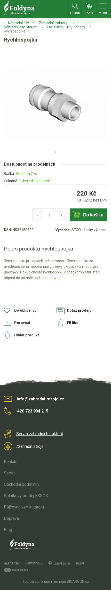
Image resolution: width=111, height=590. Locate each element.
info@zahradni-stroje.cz (40, 399)
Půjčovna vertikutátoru (24, 507)
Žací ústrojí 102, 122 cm (66, 27)
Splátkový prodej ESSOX (26, 495)
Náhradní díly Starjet (20, 27)
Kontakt (11, 461)
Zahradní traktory (53, 23)
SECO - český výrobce (89, 230)
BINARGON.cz (78, 581)
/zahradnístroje (30, 446)
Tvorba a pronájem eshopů (44, 581)
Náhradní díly (18, 23)
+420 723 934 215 (31, 411)
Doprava (11, 518)
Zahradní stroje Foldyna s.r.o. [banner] (19, 9)
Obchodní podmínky (21, 484)
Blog (8, 529)
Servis (9, 473)
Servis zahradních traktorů (39, 433)
